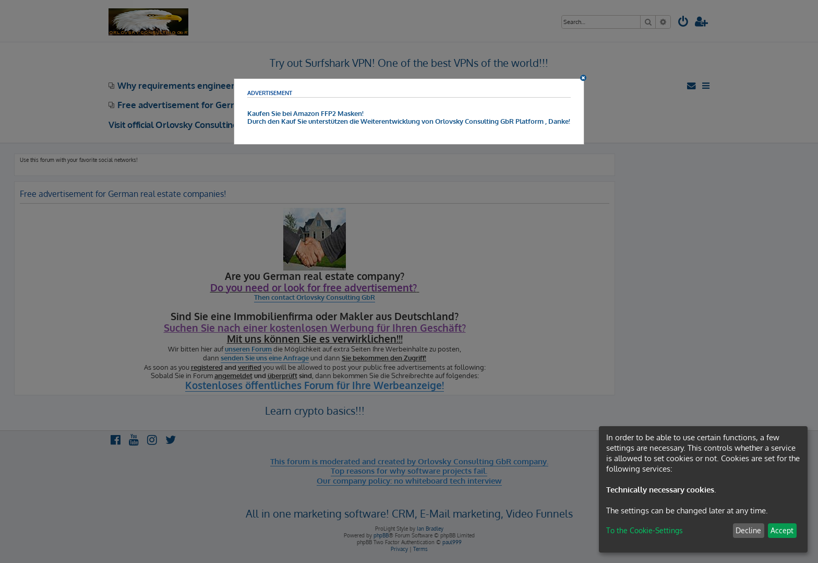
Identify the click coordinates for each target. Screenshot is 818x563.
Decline (748, 530)
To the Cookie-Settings (644, 530)
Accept (782, 530)
